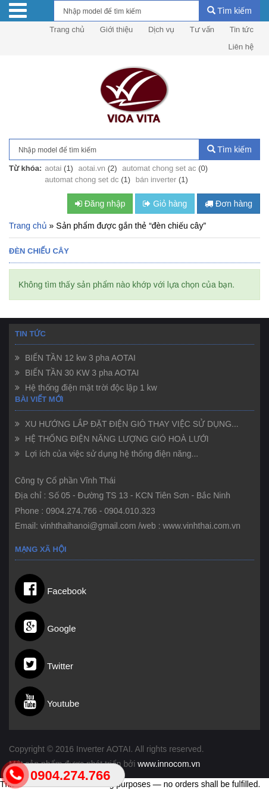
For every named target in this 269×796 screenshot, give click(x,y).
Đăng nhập (100, 203)
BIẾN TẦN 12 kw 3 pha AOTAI (79, 358)
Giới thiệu (116, 29)
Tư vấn (202, 29)
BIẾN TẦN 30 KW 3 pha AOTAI (81, 372)
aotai (53, 168)
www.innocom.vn (168, 764)
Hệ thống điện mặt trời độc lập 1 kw (90, 387)
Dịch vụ (161, 29)
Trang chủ (67, 29)
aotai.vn (92, 168)
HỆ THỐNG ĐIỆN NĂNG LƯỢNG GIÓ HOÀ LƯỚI (116, 439)
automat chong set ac (159, 168)
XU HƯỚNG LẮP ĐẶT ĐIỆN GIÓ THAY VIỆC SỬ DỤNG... (131, 424)
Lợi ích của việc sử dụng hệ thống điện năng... (110, 453)
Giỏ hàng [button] (165, 203)
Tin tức (242, 29)
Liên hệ (241, 46)
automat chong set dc (81, 179)
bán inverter (156, 179)
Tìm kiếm (229, 10)
